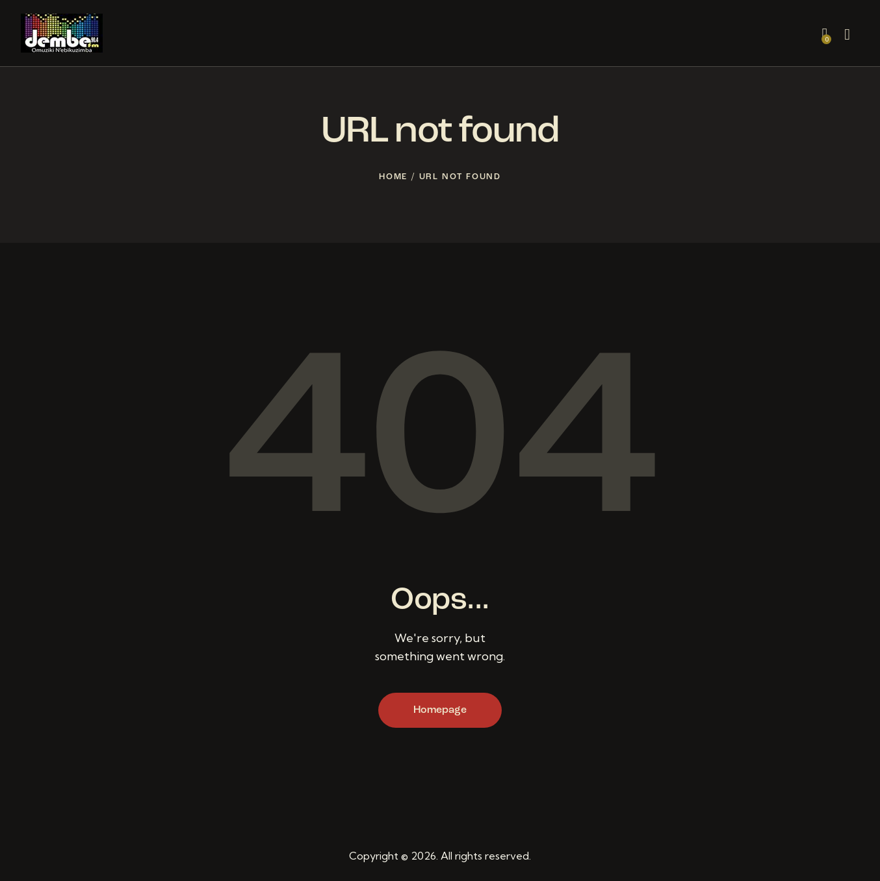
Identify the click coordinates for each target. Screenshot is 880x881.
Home (393, 177)
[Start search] (847, 35)
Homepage (440, 710)
